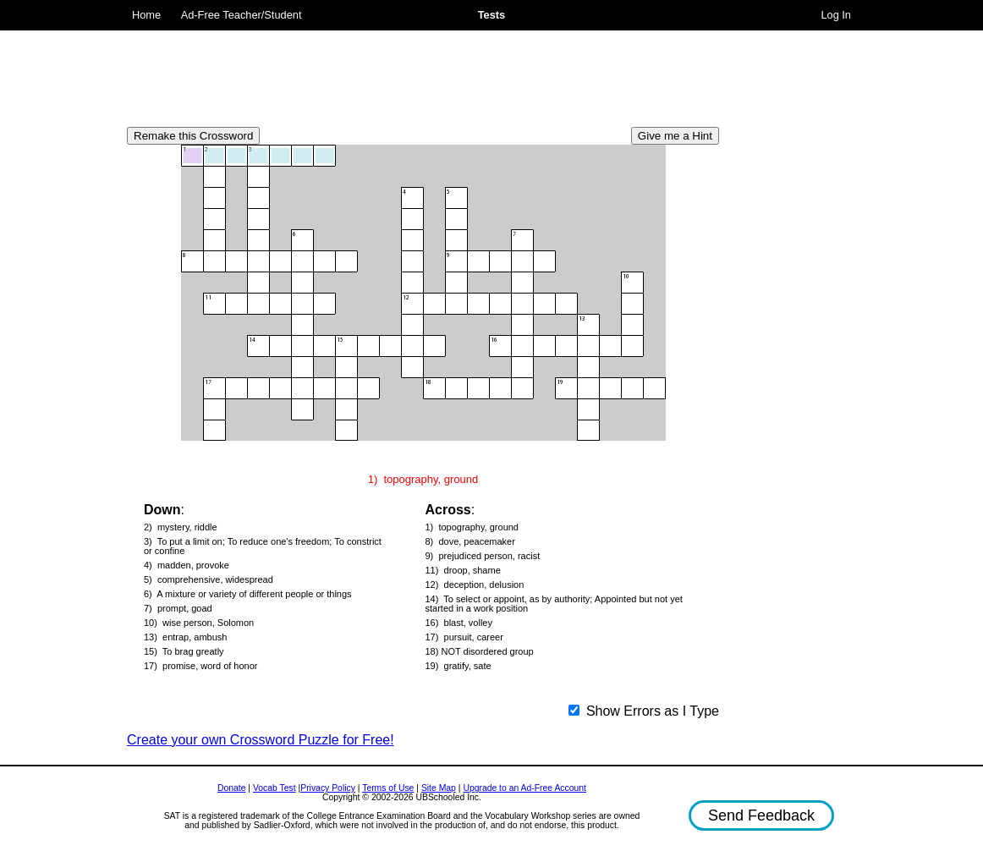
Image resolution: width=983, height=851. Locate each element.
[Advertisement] (423, 72)
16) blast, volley (459, 623)
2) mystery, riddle (180, 527)
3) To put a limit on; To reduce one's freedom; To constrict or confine (263, 546)
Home (146, 14)
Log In (836, 14)
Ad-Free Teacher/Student (241, 14)
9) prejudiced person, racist (483, 556)
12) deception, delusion (475, 585)
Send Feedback (761, 815)
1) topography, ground (472, 527)
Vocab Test (274, 788)
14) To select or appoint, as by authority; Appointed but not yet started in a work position (554, 604)
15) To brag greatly (184, 651)
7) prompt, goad (178, 608)
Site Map (438, 788)
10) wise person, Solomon (199, 623)
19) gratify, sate (459, 666)
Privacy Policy (327, 788)
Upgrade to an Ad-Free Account (524, 788)
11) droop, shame (463, 570)
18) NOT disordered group (480, 651)
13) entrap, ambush (185, 637)
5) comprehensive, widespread (208, 580)
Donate (231, 788)
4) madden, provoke (186, 565)
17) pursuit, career (464, 637)
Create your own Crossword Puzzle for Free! (260, 740)
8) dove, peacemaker (470, 541)
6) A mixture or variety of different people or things (248, 594)
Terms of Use (388, 788)
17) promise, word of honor (201, 666)
